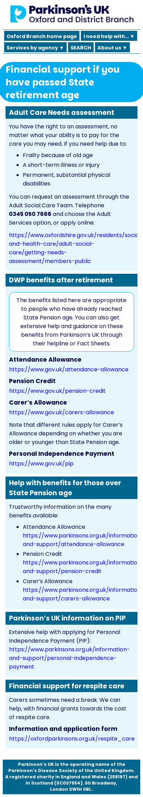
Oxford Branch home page (42, 36)
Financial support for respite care (66, 686)
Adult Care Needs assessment (61, 112)
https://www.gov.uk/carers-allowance (61, 412)
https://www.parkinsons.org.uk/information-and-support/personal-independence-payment (69, 658)
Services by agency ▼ (35, 47)
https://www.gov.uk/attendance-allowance (68, 369)
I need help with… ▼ (109, 36)
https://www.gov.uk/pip (41, 464)
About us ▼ (112, 47)
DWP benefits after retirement (61, 280)
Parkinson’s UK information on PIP (67, 618)
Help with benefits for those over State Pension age (65, 488)
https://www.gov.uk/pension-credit (57, 391)
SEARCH (80, 47)
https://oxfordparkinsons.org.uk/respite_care (72, 739)
